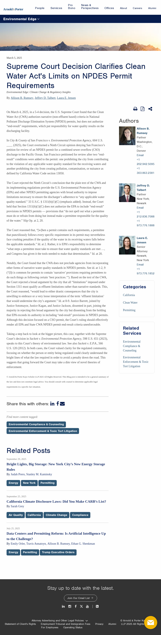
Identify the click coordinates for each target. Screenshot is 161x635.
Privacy (99, 624)
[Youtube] (87, 606)
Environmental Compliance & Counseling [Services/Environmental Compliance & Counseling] (132, 346)
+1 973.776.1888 (145, 223)
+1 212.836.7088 (145, 214)
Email (140, 155)
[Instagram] (69, 606)
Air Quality (16, 515)
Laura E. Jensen (66, 98)
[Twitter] (81, 606)
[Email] (62, 403)
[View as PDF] (143, 109)
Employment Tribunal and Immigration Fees (65, 624)
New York (29, 483)
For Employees (49, 627)
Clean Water (130, 302)
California (129, 295)
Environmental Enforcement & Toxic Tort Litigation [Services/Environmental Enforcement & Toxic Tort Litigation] (136, 362)
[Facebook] (57, 403)
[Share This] (150, 109)
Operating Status (72, 627)
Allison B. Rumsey (22, 98)
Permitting (129, 310)
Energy (13, 483)
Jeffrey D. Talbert (45, 98)
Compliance (80, 515)
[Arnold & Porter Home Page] (13, 7)
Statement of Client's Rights (20, 624)
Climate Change (56, 515)
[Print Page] (135, 109)
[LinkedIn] (52, 403)
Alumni (112, 624)
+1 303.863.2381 (145, 171)
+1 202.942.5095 (145, 162)
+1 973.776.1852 (145, 271)
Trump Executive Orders (58, 552)
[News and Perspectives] (96, 606)
